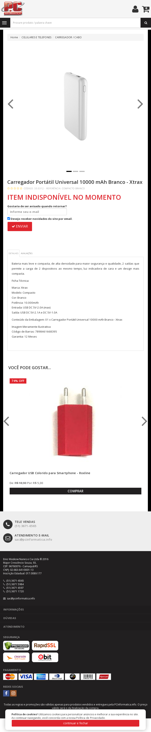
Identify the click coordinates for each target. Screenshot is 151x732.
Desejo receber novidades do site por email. (39, 219)
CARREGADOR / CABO (68, 37)
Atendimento (14, 626)
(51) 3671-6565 (19, 524)
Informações (13, 609)
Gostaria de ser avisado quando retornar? (37, 209)
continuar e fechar (75, 723)
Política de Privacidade (90, 718)
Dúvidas (9, 618)
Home (14, 37)
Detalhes (13, 253)
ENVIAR (20, 226)
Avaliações (26, 253)
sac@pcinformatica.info (27, 537)
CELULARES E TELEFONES (36, 37)
